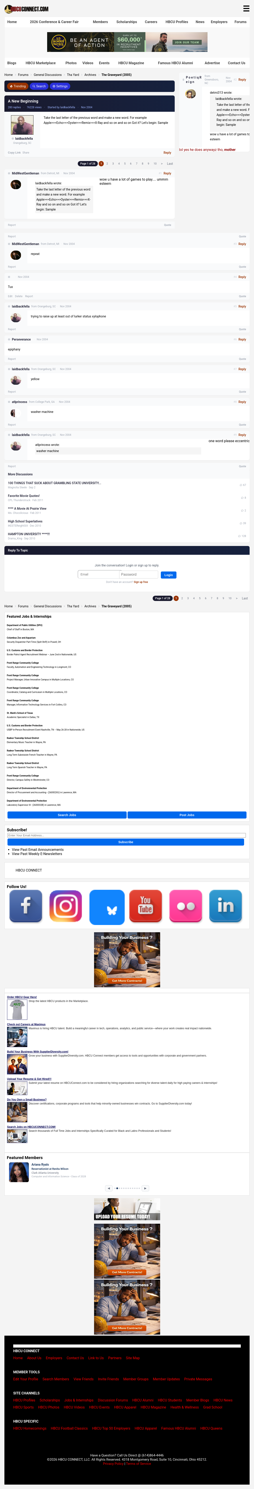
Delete (18, 296)
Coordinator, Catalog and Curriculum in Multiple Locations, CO (37, 692)
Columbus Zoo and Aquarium (21, 638)
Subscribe (125, 842)
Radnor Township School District (23, 738)
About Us (34, 1358)
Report (12, 225)
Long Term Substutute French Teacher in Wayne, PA (32, 755)
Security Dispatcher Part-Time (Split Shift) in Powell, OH (34, 642)
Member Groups (136, 1379)
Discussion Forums (113, 1400)
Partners (115, 1358)
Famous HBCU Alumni (175, 63)
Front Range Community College (23, 663)
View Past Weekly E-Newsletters (37, 854)
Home (12, 22)
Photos (71, 63)
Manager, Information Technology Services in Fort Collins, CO (36, 704)
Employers (219, 22)
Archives (90, 75)
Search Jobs (67, 815)
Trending (18, 86)
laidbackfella (24, 138)
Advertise (212, 63)
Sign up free (141, 582)
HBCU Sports (23, 1407)
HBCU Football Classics (69, 1428)
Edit (10, 296)
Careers (151, 22)
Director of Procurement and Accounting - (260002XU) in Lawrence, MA (41, 792)
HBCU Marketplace (41, 63)
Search (39, 86)
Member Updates (166, 1379)
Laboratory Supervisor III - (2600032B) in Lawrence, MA (34, 805)
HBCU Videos (74, 1407)
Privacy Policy (113, 1464)
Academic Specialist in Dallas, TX (23, 717)
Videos (87, 63)
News (200, 22)
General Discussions (48, 75)
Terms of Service (138, 1464)
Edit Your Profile (25, 1379)
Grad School (212, 1407)
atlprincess (19, 402)
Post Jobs (187, 815)
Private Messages (198, 1379)
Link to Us (96, 1358)
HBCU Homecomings (29, 1428)
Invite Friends (108, 1379)
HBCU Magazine (131, 63)
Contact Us (236, 63)
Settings (60, 86)
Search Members (56, 1379)
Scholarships (126, 22)
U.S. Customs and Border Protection (25, 650)
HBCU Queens (211, 1428)
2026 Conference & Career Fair (54, 22)
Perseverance (21, 339)
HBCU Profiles (177, 22)
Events (104, 63)
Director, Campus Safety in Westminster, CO (28, 780)
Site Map (133, 1358)
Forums (241, 22)
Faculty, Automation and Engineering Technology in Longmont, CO (39, 667)
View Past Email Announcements (38, 850)
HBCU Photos (48, 1407)
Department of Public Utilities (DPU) (25, 625)
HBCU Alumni (143, 1400)
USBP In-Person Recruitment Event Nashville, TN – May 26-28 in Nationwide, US (45, 730)
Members (100, 22)
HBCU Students (170, 1400)
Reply (167, 152)
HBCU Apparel (125, 1407)
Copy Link (14, 152)
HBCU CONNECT (29, 870)
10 (155, 163)
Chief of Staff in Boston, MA (20, 629)
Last (170, 163)
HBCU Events (99, 1407)
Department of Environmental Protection (27, 788)
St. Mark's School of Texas (20, 713)
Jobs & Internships (78, 1400)
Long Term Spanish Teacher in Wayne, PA (27, 767)
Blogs (11, 63)
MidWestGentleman (25, 173)
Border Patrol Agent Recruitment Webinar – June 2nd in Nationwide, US (41, 654)
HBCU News (222, 1400)
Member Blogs (197, 1400)
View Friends (84, 1379)
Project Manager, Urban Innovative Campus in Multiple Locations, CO (40, 679)
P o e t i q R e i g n (193, 80)
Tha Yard (73, 75)
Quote (167, 225)
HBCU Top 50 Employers (111, 1428)
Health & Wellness (185, 1407)
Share (25, 152)
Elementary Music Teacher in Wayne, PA (26, 742)
